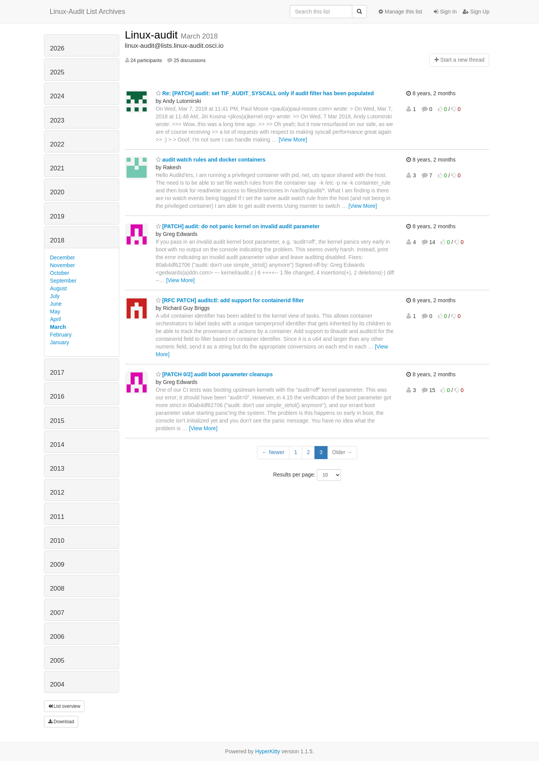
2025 (57, 72)
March (58, 327)
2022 (57, 144)
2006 (57, 636)
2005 (57, 660)
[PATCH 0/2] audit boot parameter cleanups (214, 374)
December (62, 257)
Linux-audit (153, 35)
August (58, 288)
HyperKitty (267, 751)
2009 (57, 564)
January (59, 342)
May (55, 311)
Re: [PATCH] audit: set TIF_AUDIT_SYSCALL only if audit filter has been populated (265, 93)
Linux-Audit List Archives (87, 11)
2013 (57, 468)
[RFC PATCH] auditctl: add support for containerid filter (230, 300)
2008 (57, 588)
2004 (57, 684)
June (56, 304)
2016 (57, 396)
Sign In (445, 11)
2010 (57, 540)
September (63, 281)
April (55, 319)
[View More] (293, 139)
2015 (57, 420)
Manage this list (400, 11)
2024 (57, 96)
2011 (57, 516)
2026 (57, 48)
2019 (57, 216)
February (61, 335)
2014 (57, 444)
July (55, 296)
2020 (57, 192)
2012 (57, 492)
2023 (57, 120)
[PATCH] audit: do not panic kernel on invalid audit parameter (238, 226)
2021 (57, 168)
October (59, 273)
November (62, 265)
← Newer (273, 452)
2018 (57, 240)
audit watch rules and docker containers (211, 160)
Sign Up (476, 11)
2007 (57, 612)
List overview (64, 706)
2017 (57, 372)
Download (61, 721)
